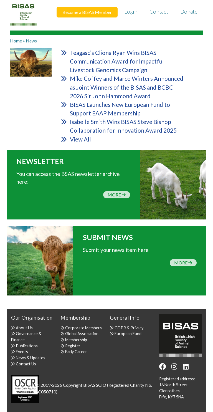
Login (130, 11)
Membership (76, 339)
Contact (158, 11)
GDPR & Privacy (129, 327)
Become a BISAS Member (87, 12)
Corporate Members (83, 327)
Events (22, 351)
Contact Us (26, 364)
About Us (24, 327)
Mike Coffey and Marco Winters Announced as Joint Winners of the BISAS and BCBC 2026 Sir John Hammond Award (126, 87)
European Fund (128, 333)
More (117, 194)
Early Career (76, 351)
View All (80, 139)
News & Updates (30, 357)
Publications (27, 345)
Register (72, 345)
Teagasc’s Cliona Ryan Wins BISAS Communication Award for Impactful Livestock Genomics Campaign (117, 61)
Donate (188, 11)
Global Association (81, 333)
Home (16, 40)
